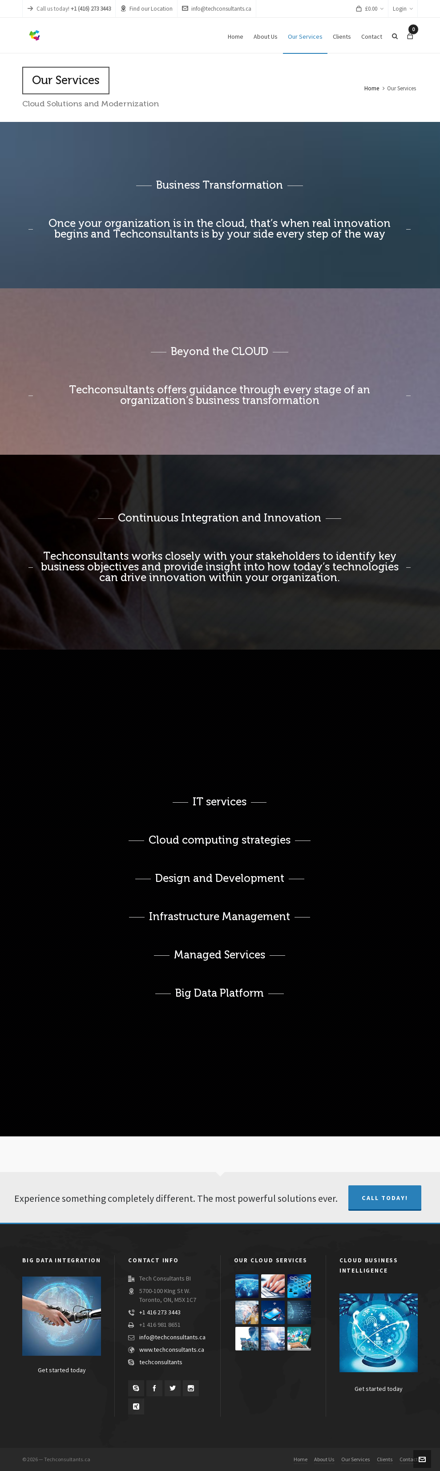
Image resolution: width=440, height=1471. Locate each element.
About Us (324, 1459)
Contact (409, 1459)
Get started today (62, 1370)
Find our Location (146, 8)
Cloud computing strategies (220, 840)
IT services (219, 802)
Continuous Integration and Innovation (219, 518)
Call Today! (385, 1198)
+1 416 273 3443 (160, 1312)
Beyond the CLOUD (219, 351)
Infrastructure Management (219, 916)
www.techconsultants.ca (171, 1350)
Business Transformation (219, 185)
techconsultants (160, 1362)
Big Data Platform (219, 993)
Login (403, 9)
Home (371, 88)
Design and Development (219, 878)
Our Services (355, 1459)
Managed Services (219, 955)
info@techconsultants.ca (216, 8)
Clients (385, 1459)
